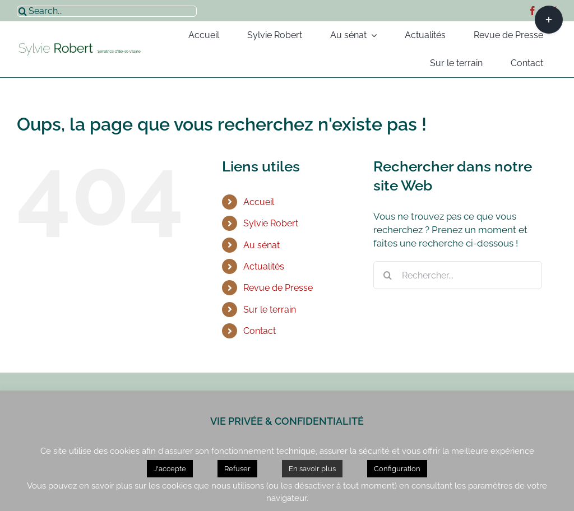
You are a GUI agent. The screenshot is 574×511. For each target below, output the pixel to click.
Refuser (237, 468)
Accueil (258, 202)
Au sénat (261, 245)
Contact (259, 331)
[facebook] (532, 10)
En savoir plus (312, 468)
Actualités (263, 266)
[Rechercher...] (457, 275)
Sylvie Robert (270, 223)
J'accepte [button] (170, 468)
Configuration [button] (397, 468)
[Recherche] (22, 11)
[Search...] (107, 11)
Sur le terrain (269, 309)
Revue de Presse (278, 287)
